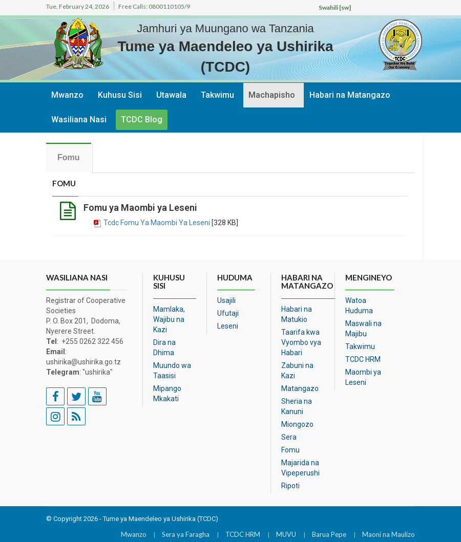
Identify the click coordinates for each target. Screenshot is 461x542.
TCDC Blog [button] (141, 119)
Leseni (227, 326)
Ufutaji (228, 313)
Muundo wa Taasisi (172, 370)
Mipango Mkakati (167, 393)
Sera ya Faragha (185, 534)
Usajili (226, 300)
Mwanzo (67, 95)
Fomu (290, 450)
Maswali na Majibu (363, 328)
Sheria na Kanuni (296, 406)
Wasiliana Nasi (79, 119)
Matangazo (300, 388)
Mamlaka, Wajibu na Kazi (169, 319)
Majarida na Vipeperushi (300, 468)
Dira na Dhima (164, 347)
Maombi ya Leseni (363, 377)
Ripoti (290, 486)
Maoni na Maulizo (388, 534)
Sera (289, 437)
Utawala (171, 95)
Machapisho (271, 95)
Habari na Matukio (296, 314)
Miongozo (297, 424)
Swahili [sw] (335, 7)
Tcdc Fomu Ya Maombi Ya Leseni (156, 223)
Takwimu (217, 95)
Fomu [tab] (68, 157)
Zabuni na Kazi (297, 370)
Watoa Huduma (359, 305)
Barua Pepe (329, 534)
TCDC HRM (363, 359)
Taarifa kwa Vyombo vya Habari (301, 342)
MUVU (286, 534)
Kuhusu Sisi (120, 95)
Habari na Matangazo (349, 95)
